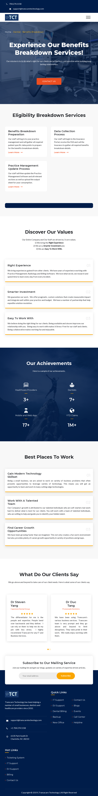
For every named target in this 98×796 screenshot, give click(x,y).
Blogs (75, 705)
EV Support (58, 705)
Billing (9, 774)
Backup (56, 717)
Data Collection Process (64, 133)
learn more (15, 152)
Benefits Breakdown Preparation (22, 133)
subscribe (66, 676)
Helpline (77, 722)
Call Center (78, 717)
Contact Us (78, 700)
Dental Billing (59, 711)
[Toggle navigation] (88, 17)
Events (76, 711)
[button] (48, 649)
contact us (49, 81)
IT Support (57, 700)
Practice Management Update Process (23, 167)
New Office (57, 722)
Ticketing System (14, 757)
